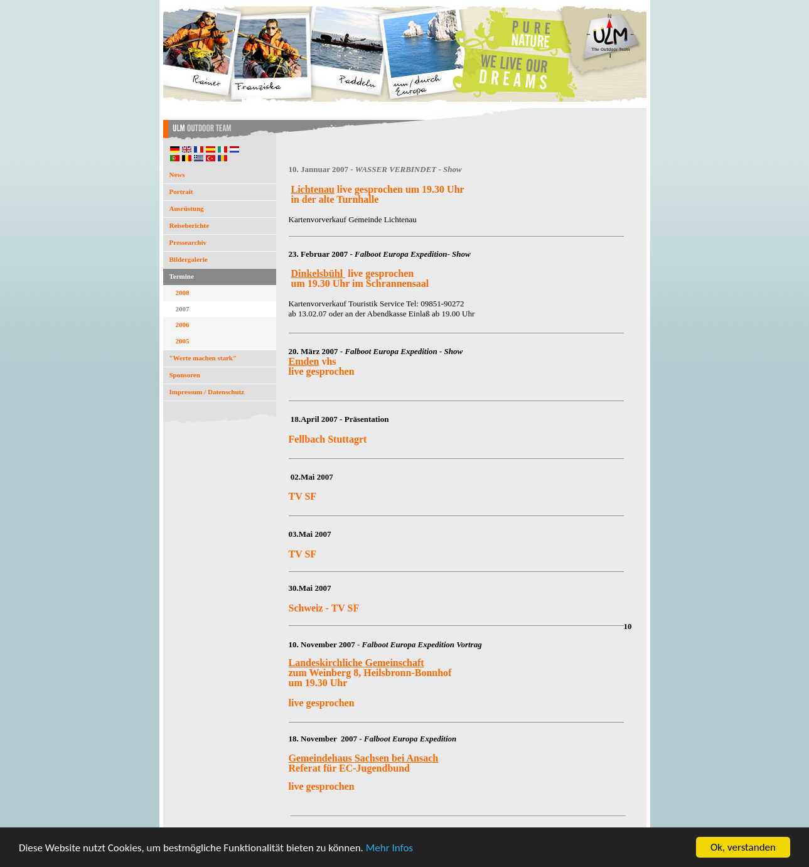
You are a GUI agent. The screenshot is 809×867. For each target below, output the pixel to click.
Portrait (181, 191)
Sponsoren (184, 375)
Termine (181, 276)
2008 (183, 292)
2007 (183, 309)
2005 (183, 341)
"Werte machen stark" (203, 358)
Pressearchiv (187, 242)
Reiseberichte (189, 225)
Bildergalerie (188, 259)
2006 (183, 324)
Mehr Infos (389, 848)
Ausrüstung (186, 208)
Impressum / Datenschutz (207, 392)
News (177, 174)
